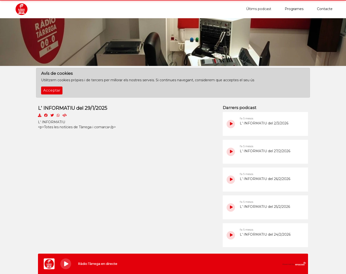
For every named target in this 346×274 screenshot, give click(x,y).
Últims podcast (258, 9)
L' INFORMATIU (51, 122)
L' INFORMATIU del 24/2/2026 (265, 234)
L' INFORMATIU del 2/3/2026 (264, 123)
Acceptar (51, 90)
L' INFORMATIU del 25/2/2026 (265, 206)
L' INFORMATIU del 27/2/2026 (265, 151)
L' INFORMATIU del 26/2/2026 (265, 179)
